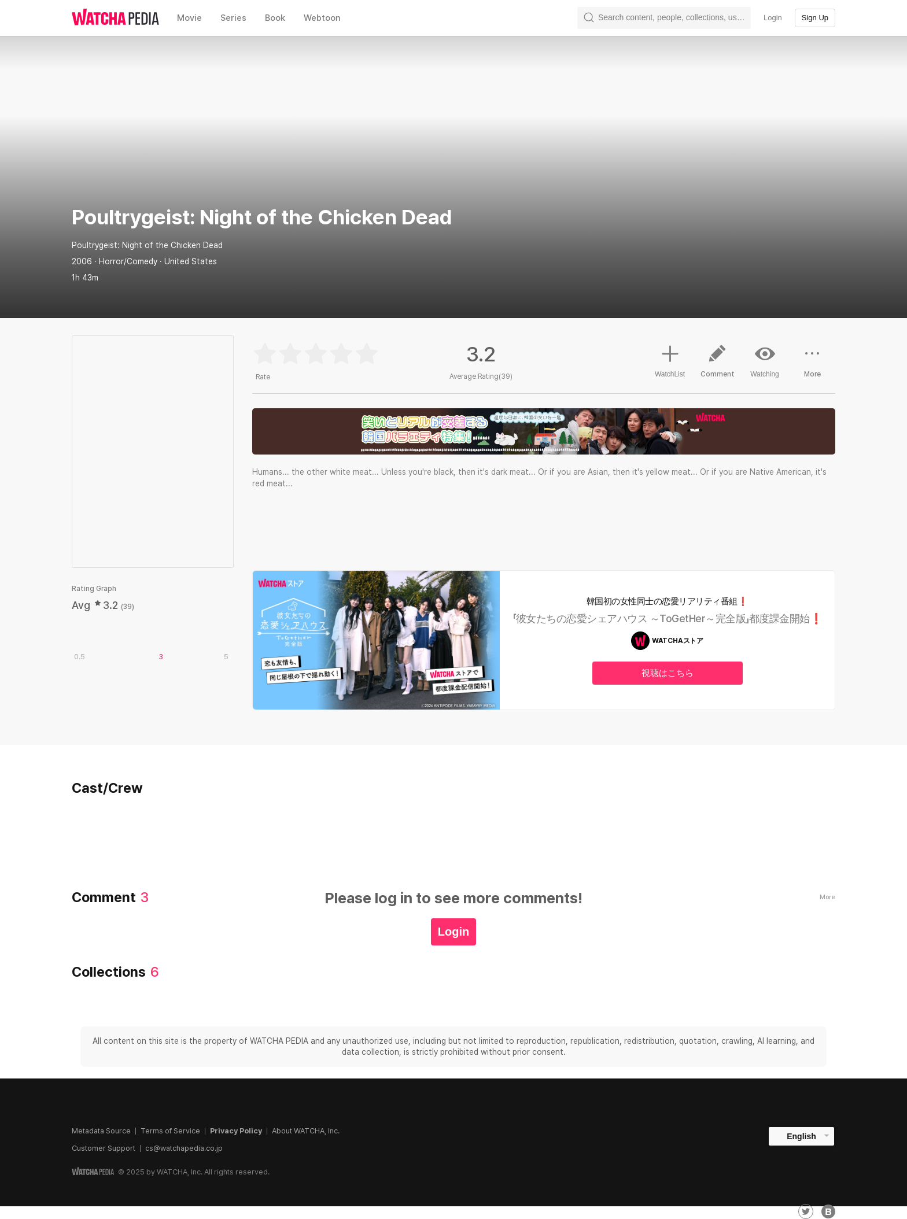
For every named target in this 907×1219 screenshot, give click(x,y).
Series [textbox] (233, 18)
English (801, 1136)
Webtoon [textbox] (322, 18)
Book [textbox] (275, 18)
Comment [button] (717, 365)
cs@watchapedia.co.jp (184, 1148)
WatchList (670, 359)
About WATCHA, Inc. (306, 1130)
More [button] (812, 365)
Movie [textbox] (189, 18)
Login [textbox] (773, 17)
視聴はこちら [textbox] (667, 673)
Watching (764, 360)
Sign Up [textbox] (815, 17)
